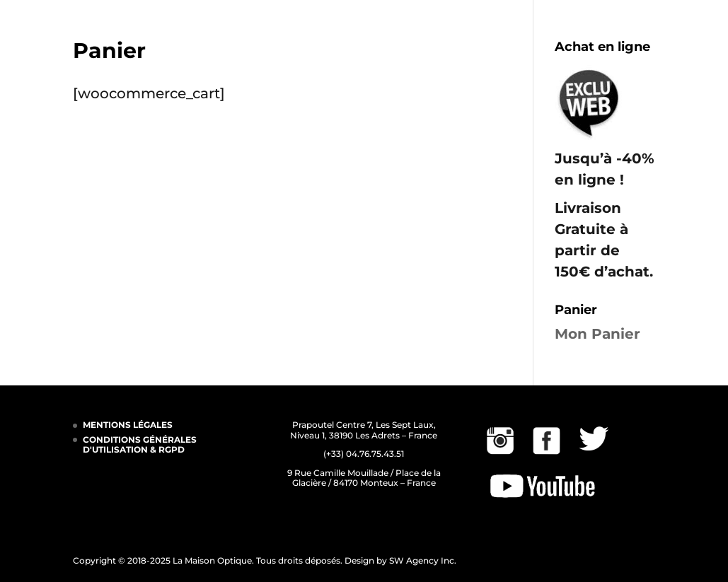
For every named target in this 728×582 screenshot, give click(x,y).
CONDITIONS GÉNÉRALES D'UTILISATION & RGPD (140, 444)
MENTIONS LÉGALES (128, 424)
